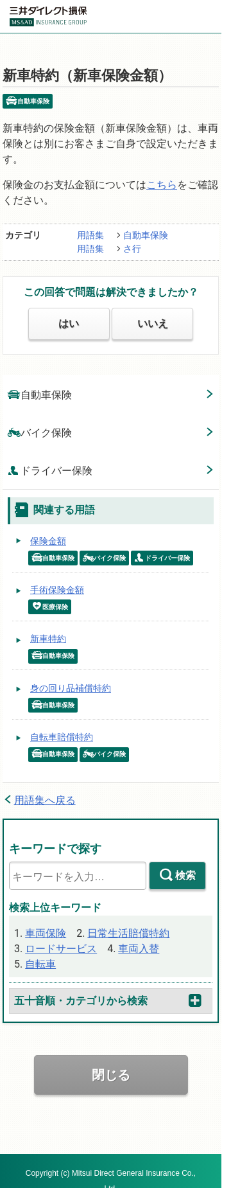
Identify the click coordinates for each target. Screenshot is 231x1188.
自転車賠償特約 (61, 737)
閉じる (111, 1075)
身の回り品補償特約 (70, 688)
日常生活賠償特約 (128, 933)
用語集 (90, 235)
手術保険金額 (57, 590)
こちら (161, 185)
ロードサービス (61, 949)
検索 (185, 875)
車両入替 (138, 949)
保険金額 (48, 541)
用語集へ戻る (45, 800)
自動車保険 (145, 235)
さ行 (132, 249)
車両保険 (45, 933)
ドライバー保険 (50, 470)
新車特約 (48, 639)
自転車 (40, 964)
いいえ (152, 323)
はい (68, 323)
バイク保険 (40, 432)
